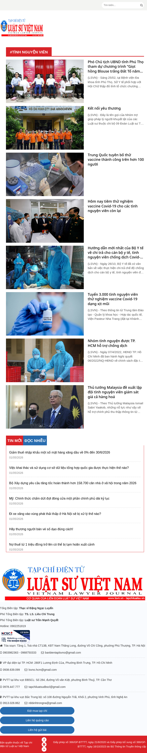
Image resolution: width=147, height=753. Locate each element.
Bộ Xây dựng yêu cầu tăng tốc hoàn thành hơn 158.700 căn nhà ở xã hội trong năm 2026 (72, 483)
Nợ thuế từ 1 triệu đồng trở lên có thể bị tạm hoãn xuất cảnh (52, 544)
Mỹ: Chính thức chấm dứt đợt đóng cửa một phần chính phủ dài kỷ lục (59, 498)
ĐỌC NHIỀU (35, 441)
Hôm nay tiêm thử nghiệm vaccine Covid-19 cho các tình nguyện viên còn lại (113, 206)
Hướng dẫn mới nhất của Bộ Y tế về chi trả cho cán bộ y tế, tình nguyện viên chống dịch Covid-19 (115, 253)
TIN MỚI (14, 441)
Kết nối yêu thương (104, 108)
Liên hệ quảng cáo (37, 720)
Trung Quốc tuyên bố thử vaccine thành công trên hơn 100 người (116, 160)
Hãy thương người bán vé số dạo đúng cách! (41, 529)
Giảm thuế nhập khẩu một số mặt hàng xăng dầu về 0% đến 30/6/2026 (59, 452)
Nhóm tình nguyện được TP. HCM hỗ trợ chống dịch (111, 343)
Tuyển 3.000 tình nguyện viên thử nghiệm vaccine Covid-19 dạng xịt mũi (113, 299)
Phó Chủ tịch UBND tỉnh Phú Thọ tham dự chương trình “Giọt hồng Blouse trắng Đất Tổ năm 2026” (116, 67)
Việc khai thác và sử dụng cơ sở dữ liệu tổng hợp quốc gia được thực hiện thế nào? (69, 467)
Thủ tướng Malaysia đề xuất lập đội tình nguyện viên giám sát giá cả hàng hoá (115, 392)
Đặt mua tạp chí (37, 710)
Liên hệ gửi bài (37, 729)
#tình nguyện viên (29, 52)
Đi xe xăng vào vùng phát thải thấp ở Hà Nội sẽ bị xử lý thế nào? (55, 513)
